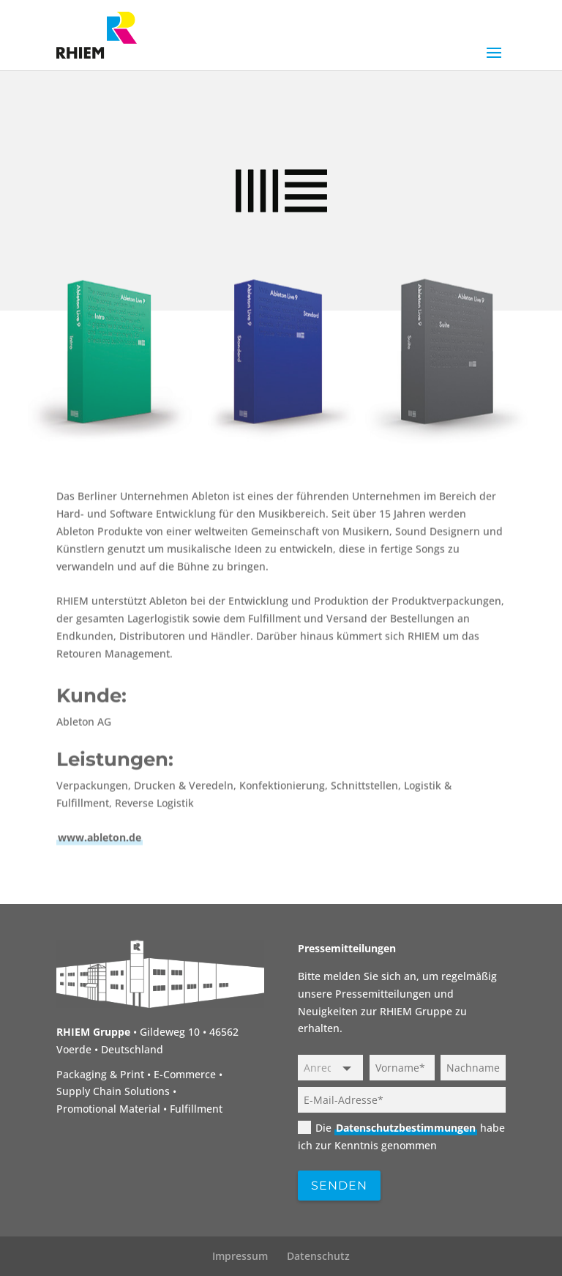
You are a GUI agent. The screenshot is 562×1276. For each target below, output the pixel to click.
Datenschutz (318, 1256)
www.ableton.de (99, 966)
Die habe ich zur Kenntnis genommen (401, 1136)
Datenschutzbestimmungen (406, 1128)
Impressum (240, 1256)
